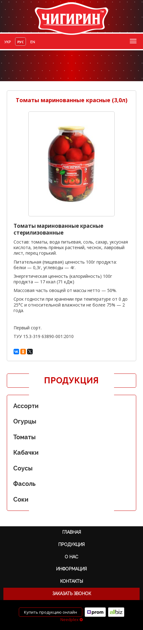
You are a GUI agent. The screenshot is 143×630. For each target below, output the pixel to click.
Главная (71, 532)
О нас (71, 556)
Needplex (71, 619)
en (32, 42)
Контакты (71, 581)
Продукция (71, 544)
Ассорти (26, 406)
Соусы (23, 468)
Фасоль (24, 483)
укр (7, 42)
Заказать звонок (71, 593)
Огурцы (24, 421)
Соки (20, 499)
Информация (71, 568)
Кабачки (26, 452)
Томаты (24, 437)
